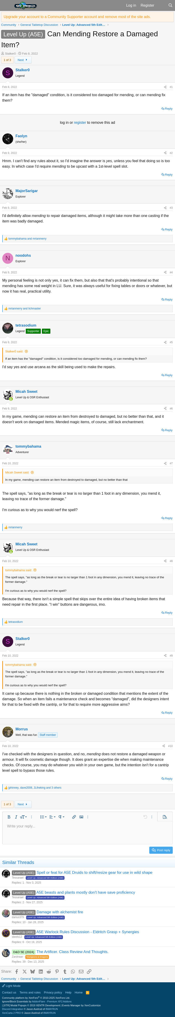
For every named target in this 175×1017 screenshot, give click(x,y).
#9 (171, 655)
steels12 (17, 936)
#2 (171, 153)
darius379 (18, 917)
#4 (171, 272)
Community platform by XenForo (36, 997)
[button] (6, 5)
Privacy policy (53, 992)
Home (79, 992)
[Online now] (11, 399)
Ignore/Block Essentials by (37, 1001)
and (27, 238)
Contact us (9, 992)
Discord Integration (12, 1009)
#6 (171, 408)
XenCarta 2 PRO (11, 1013)
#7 (171, 463)
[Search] (170, 5)
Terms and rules (30, 992)
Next (23, 60)
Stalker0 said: (14, 351)
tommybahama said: (18, 570)
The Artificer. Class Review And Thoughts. (72, 952)
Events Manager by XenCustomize (81, 1005)
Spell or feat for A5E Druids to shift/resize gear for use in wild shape (94, 872)
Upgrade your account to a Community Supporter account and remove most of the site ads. (77, 17)
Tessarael (17, 877)
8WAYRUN (52, 1009)
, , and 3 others (34, 787)
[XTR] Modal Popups (31, 1005)
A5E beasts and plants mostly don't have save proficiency (85, 892)
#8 (171, 561)
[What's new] (161, 5)
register (80, 122)
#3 (171, 207)
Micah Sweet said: (17, 472)
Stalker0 (10, 53)
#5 (171, 342)
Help (68, 992)
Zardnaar (17, 956)
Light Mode (11, 986)
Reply (168, 108)
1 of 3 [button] (7, 60)
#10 (170, 746)
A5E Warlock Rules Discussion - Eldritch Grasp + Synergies (87, 932)
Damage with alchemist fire (59, 912)
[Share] (165, 87)
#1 (171, 87)
